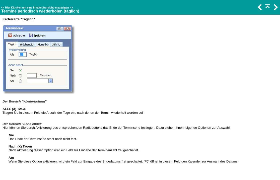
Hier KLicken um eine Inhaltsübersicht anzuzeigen (37, 7)
